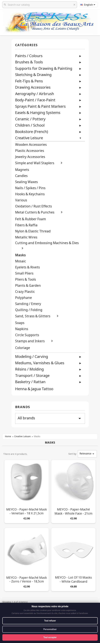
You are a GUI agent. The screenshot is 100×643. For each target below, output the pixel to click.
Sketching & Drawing (33, 74)
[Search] (39, 4)
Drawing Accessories (32, 87)
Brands (22, 407)
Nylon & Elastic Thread (33, 231)
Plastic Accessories (29, 151)
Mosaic (20, 261)
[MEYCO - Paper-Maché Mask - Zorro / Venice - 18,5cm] (26, 559)
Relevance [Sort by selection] (87, 454)
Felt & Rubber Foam (30, 219)
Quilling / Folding (28, 310)
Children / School (30, 125)
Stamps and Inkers (30, 341)
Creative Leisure (29, 137)
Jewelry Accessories (30, 157)
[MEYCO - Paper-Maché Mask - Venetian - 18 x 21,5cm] (26, 491)
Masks (20, 255)
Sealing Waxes (26, 182)
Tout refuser (50, 620)
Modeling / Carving (31, 356)
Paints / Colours (28, 55)
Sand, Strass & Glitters (32, 316)
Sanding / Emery (28, 304)
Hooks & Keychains (30, 194)
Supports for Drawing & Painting (43, 68)
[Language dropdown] (88, 4)
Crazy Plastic (25, 292)
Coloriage (22, 348)
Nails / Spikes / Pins (30, 188)
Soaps (19, 323)
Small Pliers (24, 273)
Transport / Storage (32, 375)
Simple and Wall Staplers (34, 163)
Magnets (22, 170)
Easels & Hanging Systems (37, 112)
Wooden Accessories (31, 144)
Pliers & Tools (25, 279)
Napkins (21, 329)
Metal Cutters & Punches (34, 212)
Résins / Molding (29, 369)
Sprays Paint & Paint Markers (40, 106)
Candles (21, 176)
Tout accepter (50, 637)
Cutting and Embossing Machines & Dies (47, 243)
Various (21, 200)
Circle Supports (27, 335)
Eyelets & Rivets (27, 267)
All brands (50, 418)
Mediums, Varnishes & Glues (39, 362)
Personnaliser (50, 629)
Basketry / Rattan (30, 381)
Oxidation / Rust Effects (33, 206)
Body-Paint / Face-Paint (35, 99)
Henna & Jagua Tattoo (34, 388)
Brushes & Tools (29, 61)
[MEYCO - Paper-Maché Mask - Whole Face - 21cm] (73, 491)
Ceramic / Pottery (30, 118)
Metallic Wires (26, 237)
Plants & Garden (28, 285)
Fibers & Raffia (26, 225)
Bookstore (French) (31, 131)
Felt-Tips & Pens (29, 80)
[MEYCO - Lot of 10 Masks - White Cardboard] (73, 559)
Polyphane (23, 298)
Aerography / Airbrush (34, 93)
